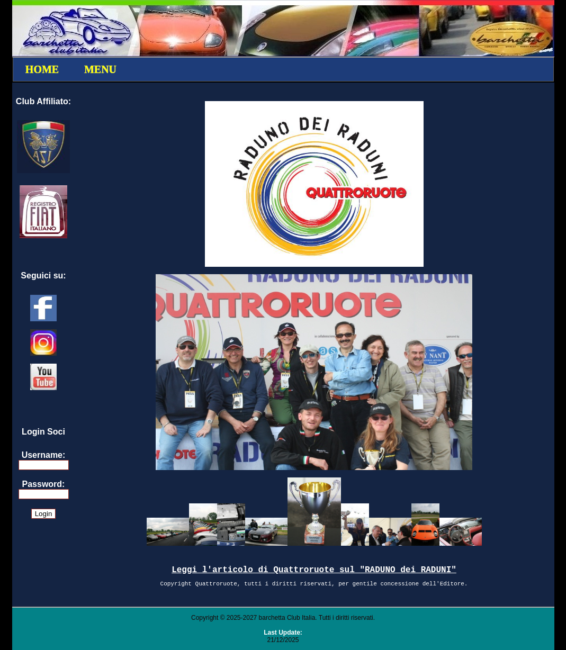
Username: (44, 454)
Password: (43, 484)
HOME (42, 69)
